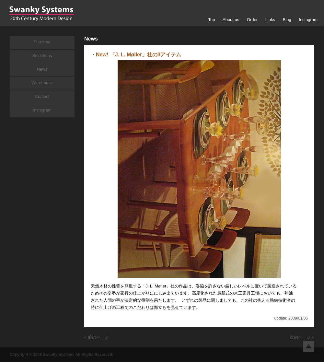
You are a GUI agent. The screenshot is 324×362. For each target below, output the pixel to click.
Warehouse (42, 82)
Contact (42, 96)
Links (270, 19)
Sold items (42, 55)
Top (211, 19)
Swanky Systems (41, 13)
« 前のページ (96, 337)
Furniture (42, 42)
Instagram (308, 19)
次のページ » (302, 337)
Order (252, 19)
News (42, 69)
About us (231, 19)
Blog (287, 19)
